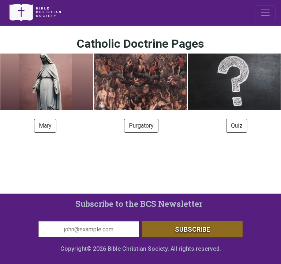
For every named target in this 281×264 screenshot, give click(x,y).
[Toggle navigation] (265, 13)
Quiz (237, 125)
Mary (45, 125)
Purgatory (141, 125)
